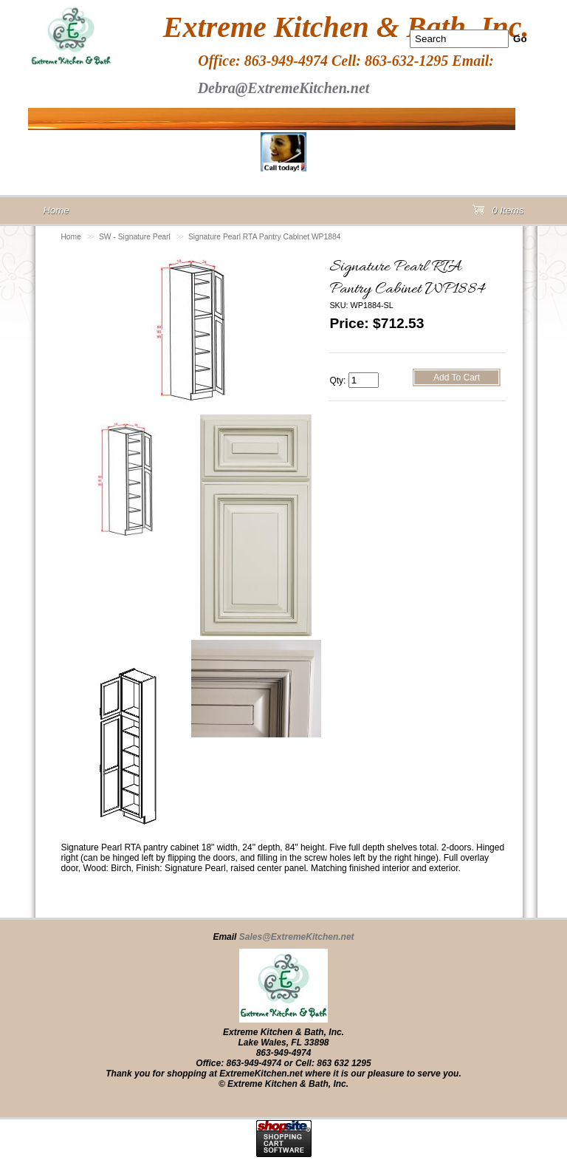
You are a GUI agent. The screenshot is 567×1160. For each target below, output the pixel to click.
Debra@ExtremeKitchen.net (284, 88)
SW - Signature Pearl (135, 237)
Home (71, 237)
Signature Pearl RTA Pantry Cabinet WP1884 (264, 237)
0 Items (498, 213)
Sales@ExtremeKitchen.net (296, 937)
